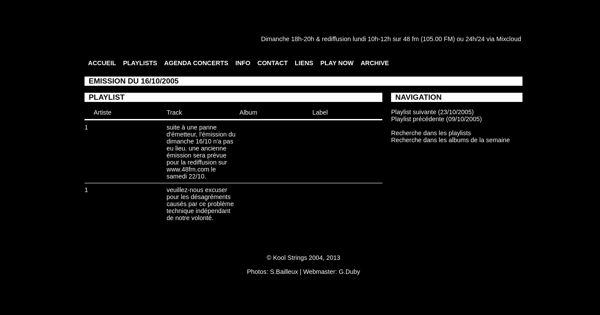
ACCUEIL (102, 63)
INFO (242, 63)
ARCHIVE (374, 63)
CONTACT (273, 63)
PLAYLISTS (140, 63)
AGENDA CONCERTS (196, 63)
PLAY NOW (336, 63)
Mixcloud (508, 38)
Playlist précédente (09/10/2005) (436, 119)
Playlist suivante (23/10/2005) (432, 112)
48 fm (411, 38)
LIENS (304, 63)
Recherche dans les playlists (431, 133)
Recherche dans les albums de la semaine (450, 140)
